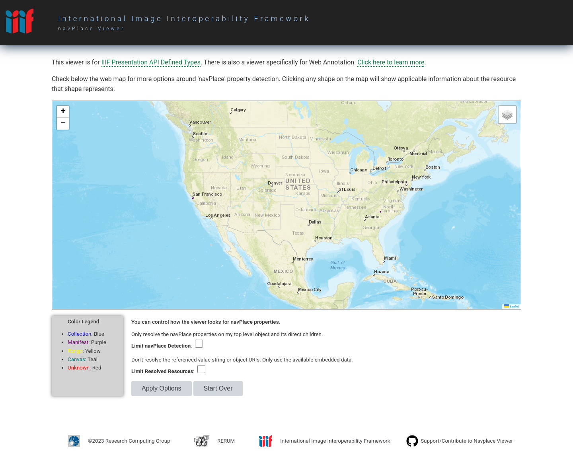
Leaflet (511, 306)
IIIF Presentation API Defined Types (151, 62)
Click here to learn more (390, 62)
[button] (63, 112)
